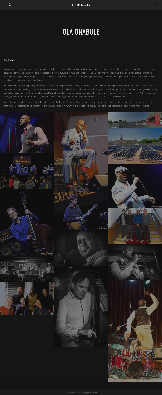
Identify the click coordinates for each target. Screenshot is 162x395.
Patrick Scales (80, 5)
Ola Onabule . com (12, 60)
